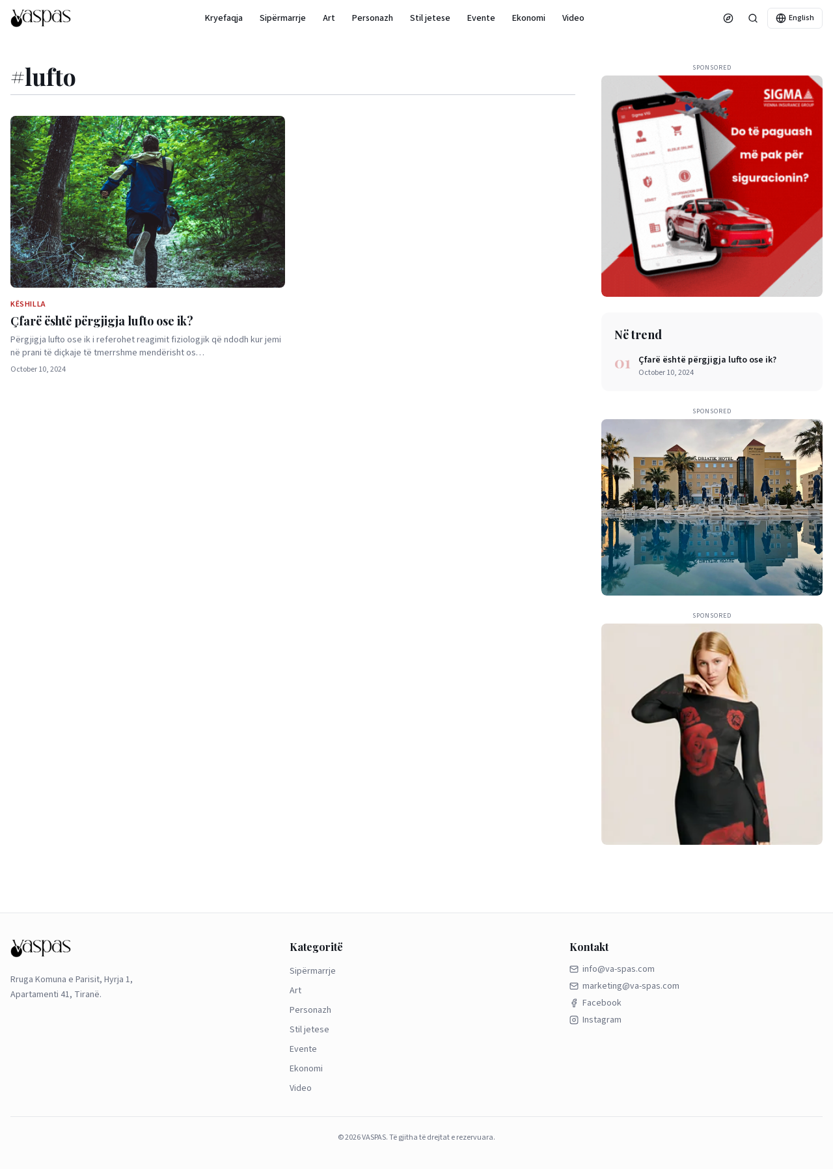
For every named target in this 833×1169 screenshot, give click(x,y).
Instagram (595, 1019)
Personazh (372, 18)
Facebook (595, 1003)
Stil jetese (430, 18)
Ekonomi (528, 18)
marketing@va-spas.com (624, 986)
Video (573, 18)
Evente (481, 18)
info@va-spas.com (612, 969)
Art (329, 18)
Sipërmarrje (283, 18)
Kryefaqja (224, 18)
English (795, 17)
